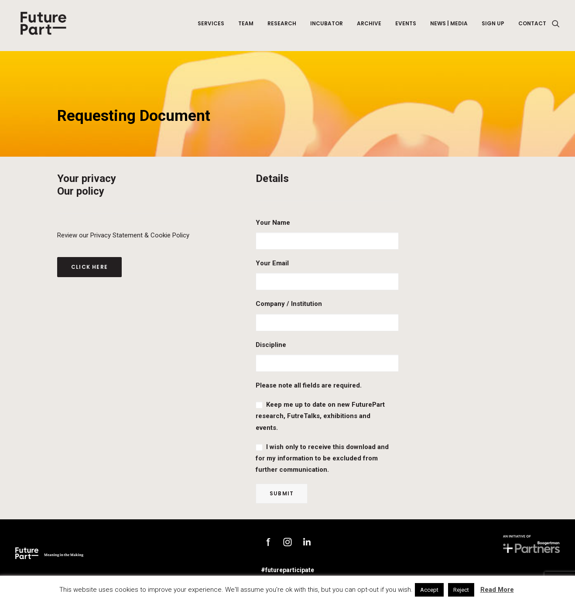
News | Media (449, 25)
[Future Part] (42, 26)
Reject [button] (461, 590)
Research (281, 25)
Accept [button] (429, 590)
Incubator (326, 25)
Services (211, 25)
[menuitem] (211, 25)
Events (405, 25)
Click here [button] (89, 267)
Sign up (493, 25)
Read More (497, 590)
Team (245, 25)
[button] (556, 25)
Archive (369, 25)
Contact (532, 25)
